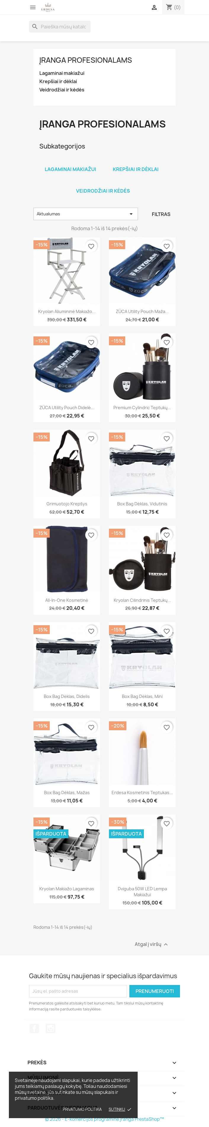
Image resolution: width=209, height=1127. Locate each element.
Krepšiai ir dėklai (58, 81)
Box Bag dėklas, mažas (67, 792)
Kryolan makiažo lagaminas (66, 888)
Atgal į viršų (152, 944)
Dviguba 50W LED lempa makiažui (142, 891)
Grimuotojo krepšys (66, 504)
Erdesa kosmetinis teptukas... (142, 792)
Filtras (161, 214)
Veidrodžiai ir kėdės (61, 90)
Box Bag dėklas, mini (142, 696)
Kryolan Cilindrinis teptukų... (142, 600)
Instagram (50, 1028)
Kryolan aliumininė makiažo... (67, 311)
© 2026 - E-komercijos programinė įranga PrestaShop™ (104, 1119)
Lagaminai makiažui (61, 73)
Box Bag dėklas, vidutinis (142, 504)
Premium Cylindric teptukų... (142, 407)
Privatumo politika (82, 1109)
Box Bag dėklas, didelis (67, 696)
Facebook (34, 1028)
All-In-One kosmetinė (66, 600)
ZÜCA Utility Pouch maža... (142, 311)
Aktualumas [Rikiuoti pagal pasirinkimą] (86, 213)
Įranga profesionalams (85, 60)
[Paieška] (60, 27)
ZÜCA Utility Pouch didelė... (66, 407)
